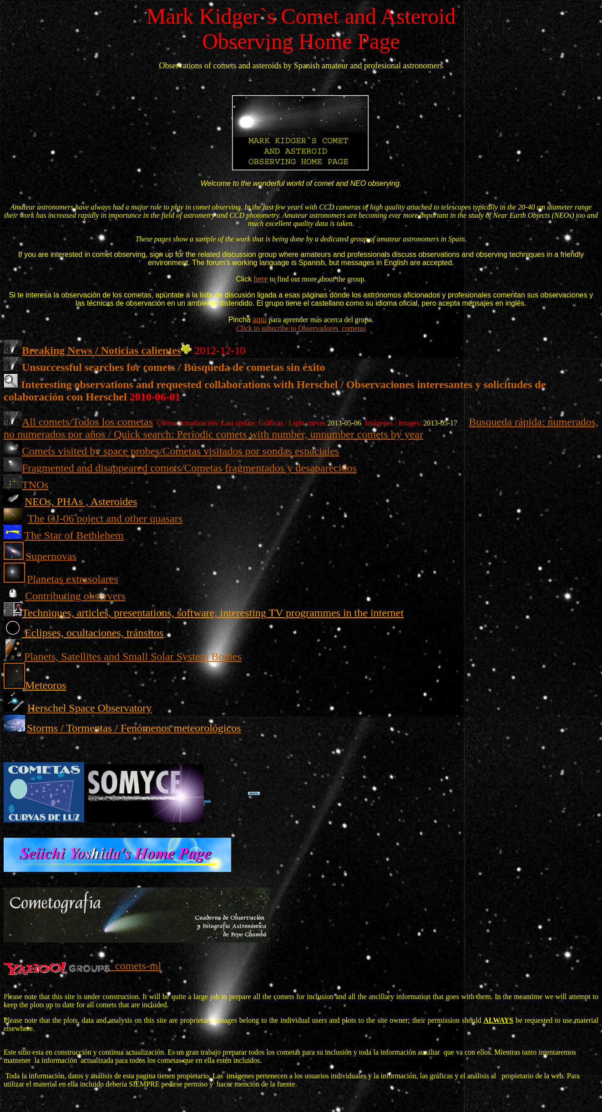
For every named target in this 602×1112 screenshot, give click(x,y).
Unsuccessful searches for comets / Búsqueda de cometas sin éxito (173, 367)
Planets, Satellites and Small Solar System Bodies (133, 656)
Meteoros (45, 685)
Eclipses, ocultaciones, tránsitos (94, 633)
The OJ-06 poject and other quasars (105, 518)
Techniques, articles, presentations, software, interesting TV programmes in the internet (213, 613)
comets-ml (135, 966)
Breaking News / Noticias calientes (101, 350)
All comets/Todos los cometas (87, 422)
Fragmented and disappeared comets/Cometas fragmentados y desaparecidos (189, 468)
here (261, 278)
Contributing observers (75, 596)
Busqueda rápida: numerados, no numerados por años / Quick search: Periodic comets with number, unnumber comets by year (301, 428)
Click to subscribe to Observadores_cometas (300, 328)
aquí (260, 319)
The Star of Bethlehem (74, 535)
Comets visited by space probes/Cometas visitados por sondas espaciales (180, 451)
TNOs (35, 485)
